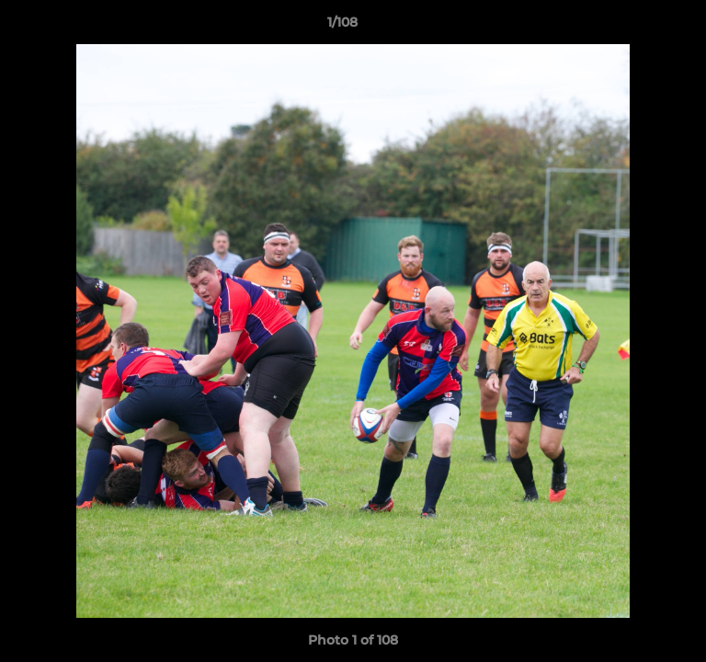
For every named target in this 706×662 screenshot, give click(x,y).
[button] (640, 26)
